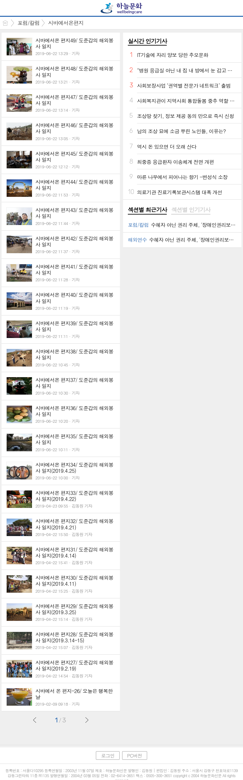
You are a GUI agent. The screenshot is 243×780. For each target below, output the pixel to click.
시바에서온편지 (66, 23)
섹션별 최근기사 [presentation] (147, 210)
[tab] (147, 210)
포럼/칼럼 (28, 23)
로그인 (107, 755)
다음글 (86, 720)
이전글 (35, 720)
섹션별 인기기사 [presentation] (190, 210)
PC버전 (134, 755)
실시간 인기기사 (147, 41)
